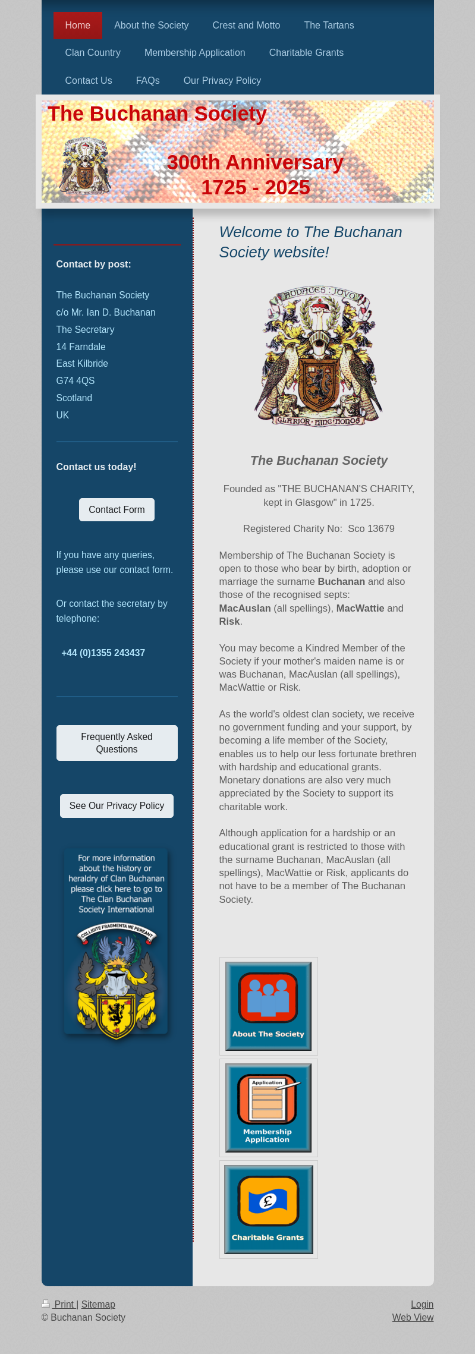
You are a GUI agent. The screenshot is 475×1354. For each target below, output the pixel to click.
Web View (413, 1317)
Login (422, 1304)
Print (59, 1304)
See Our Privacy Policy (117, 806)
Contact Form (116, 510)
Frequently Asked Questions (117, 743)
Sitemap (98, 1304)
